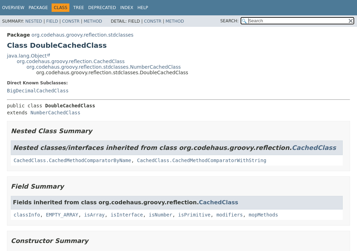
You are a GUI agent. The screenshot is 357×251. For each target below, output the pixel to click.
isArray (94, 215)
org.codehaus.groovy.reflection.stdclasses (82, 35)
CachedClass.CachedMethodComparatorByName (72, 160)
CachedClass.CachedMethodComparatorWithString (201, 160)
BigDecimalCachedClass (38, 90)
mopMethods (263, 215)
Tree (78, 7)
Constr (70, 21)
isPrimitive (194, 215)
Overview (13, 7)
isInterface (127, 215)
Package (38, 7)
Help (142, 7)
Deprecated (102, 7)
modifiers (230, 215)
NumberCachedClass (55, 112)
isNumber (160, 215)
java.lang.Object (27, 56)
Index (127, 7)
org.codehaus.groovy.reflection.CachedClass (70, 61)
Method (93, 21)
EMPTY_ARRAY (62, 215)
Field (52, 21)
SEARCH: (229, 20)
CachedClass (314, 147)
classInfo (27, 215)
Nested (33, 21)
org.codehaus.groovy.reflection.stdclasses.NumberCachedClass (103, 67)
